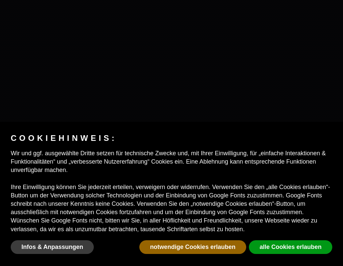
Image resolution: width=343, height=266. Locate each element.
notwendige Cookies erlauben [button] (192, 247)
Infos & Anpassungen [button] (52, 247)
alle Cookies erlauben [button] (291, 247)
